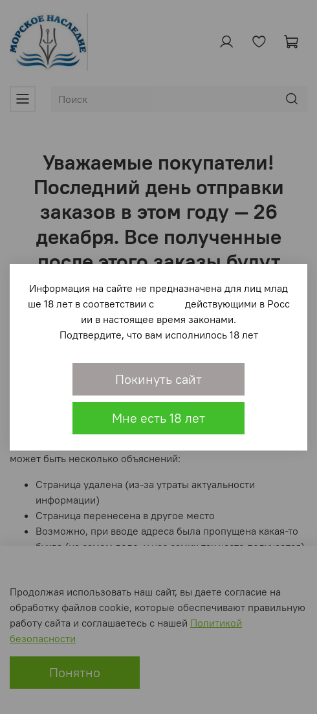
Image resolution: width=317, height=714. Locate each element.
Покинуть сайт (158, 379)
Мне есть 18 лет (158, 418)
